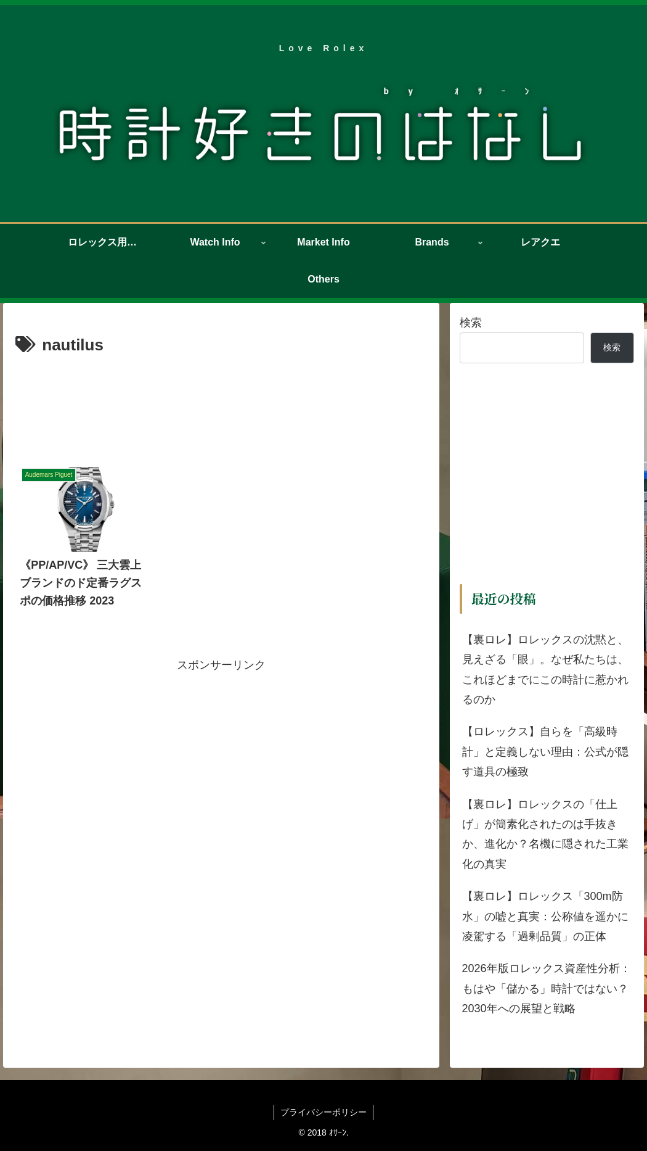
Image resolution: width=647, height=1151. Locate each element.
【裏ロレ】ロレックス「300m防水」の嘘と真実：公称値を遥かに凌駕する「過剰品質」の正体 (545, 916)
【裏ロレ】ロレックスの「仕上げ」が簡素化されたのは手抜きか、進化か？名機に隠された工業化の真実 (545, 834)
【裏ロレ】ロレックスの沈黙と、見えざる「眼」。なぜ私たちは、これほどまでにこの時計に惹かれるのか (545, 669)
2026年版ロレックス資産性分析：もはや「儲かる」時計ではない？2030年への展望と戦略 (546, 988)
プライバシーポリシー (323, 1112)
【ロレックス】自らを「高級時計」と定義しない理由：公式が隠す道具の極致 (545, 751)
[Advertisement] (221, 396)
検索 (471, 322)
